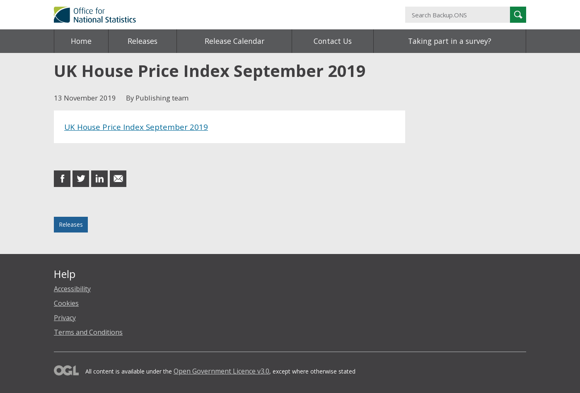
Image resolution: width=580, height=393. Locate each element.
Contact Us (333, 41)
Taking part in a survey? (449, 41)
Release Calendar (234, 41)
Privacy (65, 317)
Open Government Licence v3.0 (221, 371)
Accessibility (72, 288)
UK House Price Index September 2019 (136, 127)
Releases (142, 41)
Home (81, 41)
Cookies (66, 303)
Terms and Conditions (88, 332)
